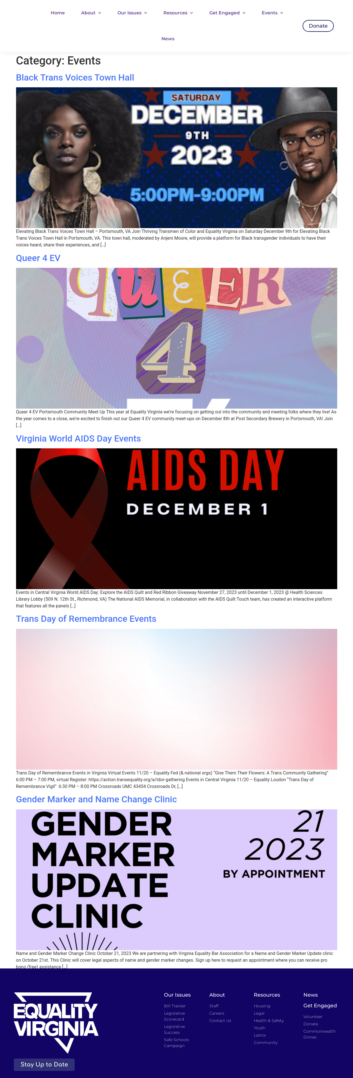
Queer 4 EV (38, 258)
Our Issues (132, 12)
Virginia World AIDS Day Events (78, 438)
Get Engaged (227, 12)
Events (272, 12)
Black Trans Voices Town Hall (75, 77)
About (91, 12)
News (167, 38)
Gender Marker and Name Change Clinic (96, 799)
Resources (178, 12)
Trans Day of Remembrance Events (86, 618)
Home (58, 12)
